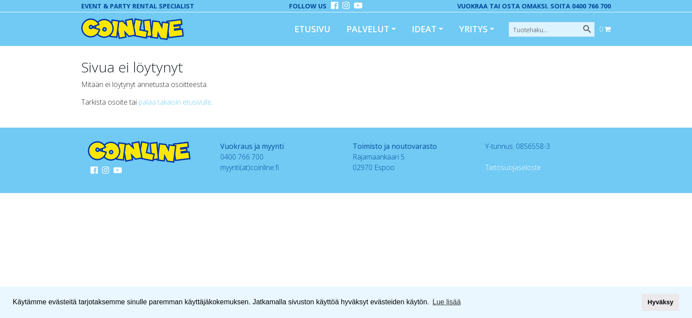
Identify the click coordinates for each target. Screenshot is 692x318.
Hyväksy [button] (660, 302)
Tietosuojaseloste (513, 167)
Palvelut (367, 29)
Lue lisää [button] (446, 302)
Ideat (424, 29)
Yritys (473, 29)
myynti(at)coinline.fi (249, 167)
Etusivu (312, 29)
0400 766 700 (241, 157)
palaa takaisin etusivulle (175, 102)
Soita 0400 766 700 (580, 6)
